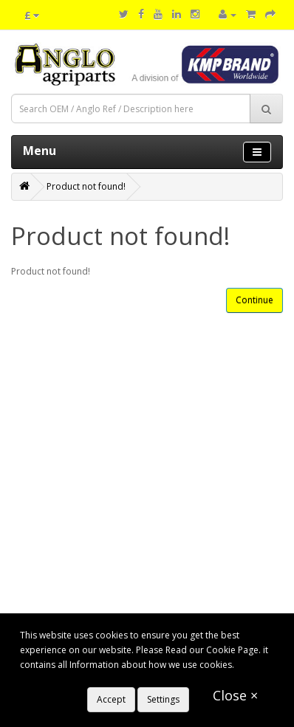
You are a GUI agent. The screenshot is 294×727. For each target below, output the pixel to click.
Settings (163, 699)
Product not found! (86, 186)
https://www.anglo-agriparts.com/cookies (106, 679)
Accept (111, 699)
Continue (254, 300)
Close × (235, 695)
